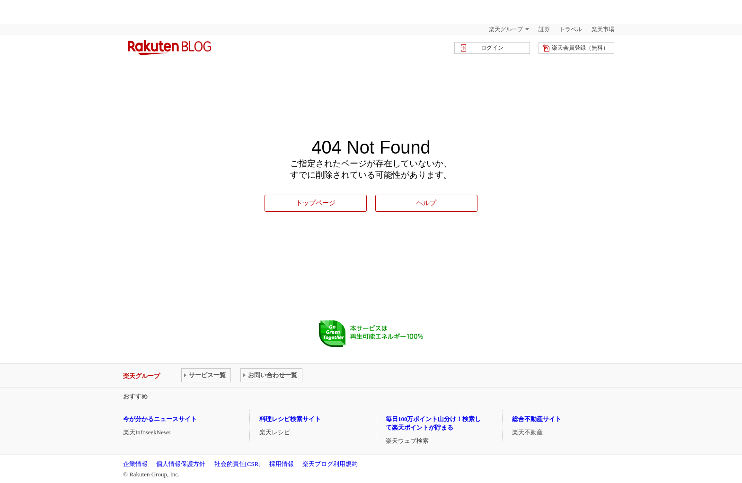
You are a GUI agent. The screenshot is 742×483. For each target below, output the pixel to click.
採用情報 (281, 463)
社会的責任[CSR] (237, 463)
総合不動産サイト (536, 419)
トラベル (570, 29)
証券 (544, 29)
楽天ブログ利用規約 (330, 463)
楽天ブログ (169, 47)
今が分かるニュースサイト (160, 419)
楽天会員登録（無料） (580, 47)
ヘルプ (426, 203)
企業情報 (135, 463)
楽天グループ (506, 29)
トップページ (316, 203)
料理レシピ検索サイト (290, 419)
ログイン (492, 47)
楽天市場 (603, 29)
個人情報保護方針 (180, 463)
